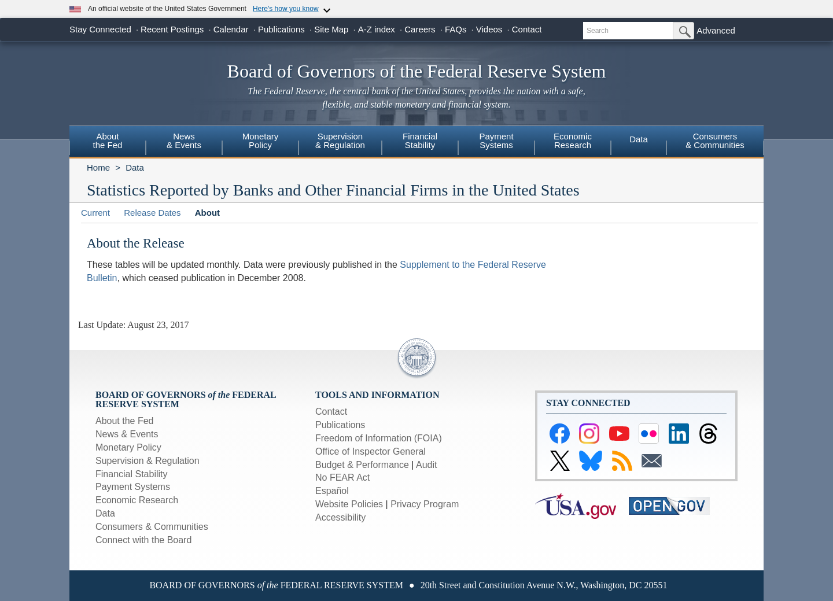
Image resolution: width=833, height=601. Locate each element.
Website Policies (349, 504)
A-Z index (376, 29)
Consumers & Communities (714, 140)
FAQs (456, 29)
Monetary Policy (128, 447)
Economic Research (136, 500)
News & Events (126, 434)
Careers (419, 29)
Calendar (231, 29)
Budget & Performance (362, 465)
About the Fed (124, 421)
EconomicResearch (573, 140)
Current (95, 212)
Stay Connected (100, 29)
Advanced (715, 30)
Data (638, 139)
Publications (281, 29)
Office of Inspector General (370, 451)
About (207, 212)
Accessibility (340, 517)
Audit (426, 465)
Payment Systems (132, 487)
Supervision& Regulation (340, 140)
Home (98, 167)
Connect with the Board (143, 540)
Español (332, 491)
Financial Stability (131, 474)
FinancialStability (420, 140)
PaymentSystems (496, 140)
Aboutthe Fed (108, 140)
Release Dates (152, 212)
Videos (489, 29)
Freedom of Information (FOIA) (378, 438)
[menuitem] (107, 142)
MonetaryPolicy (260, 140)
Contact (527, 29)
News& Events (184, 140)
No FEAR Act (342, 477)
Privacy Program (424, 504)
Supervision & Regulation (147, 461)
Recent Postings (172, 29)
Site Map (331, 29)
